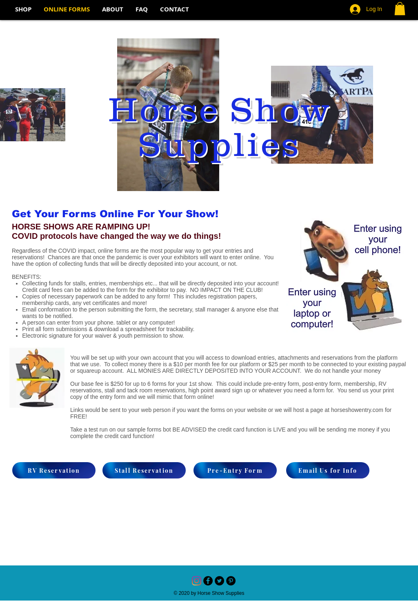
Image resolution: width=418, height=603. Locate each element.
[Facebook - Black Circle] (208, 580)
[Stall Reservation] (144, 470)
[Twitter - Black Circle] (219, 580)
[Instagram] (196, 580)
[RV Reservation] (54, 470)
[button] (399, 8)
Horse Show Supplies (219, 126)
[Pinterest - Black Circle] (231, 580)
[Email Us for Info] (327, 470)
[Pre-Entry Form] (235, 470)
